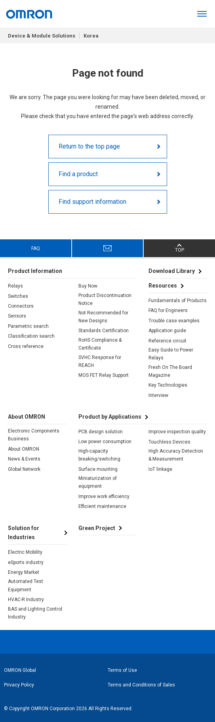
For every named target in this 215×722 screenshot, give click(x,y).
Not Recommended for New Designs (103, 316)
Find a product (78, 174)
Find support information (92, 201)
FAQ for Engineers (168, 310)
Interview (158, 395)
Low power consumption (104, 441)
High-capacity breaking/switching (99, 455)
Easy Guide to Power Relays (170, 354)
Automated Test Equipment (25, 585)
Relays (15, 286)
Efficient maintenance (102, 506)
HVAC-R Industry (26, 599)
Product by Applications (109, 417)
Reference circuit (167, 341)
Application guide (167, 330)
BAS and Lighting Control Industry (35, 613)
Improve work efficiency (103, 496)
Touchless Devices (169, 442)
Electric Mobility (25, 552)
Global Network (24, 469)
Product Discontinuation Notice (104, 299)
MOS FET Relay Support (103, 375)
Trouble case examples (174, 320)
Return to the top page (89, 146)
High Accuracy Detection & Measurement (175, 455)
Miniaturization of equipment (97, 482)
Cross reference (26, 346)
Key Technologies (167, 385)
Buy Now (87, 286)
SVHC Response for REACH (99, 361)
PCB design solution (100, 431)
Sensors (17, 316)
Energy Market (23, 572)
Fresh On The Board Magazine (170, 371)
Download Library (171, 271)
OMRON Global (20, 670)
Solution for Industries (23, 533)
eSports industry (26, 562)
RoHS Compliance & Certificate (100, 344)
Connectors (21, 306)
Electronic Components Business (33, 435)
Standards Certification (103, 330)
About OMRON (23, 449)
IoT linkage (160, 469)
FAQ (35, 248)
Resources (162, 285)
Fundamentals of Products (177, 300)
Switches (18, 296)
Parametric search (28, 326)
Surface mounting (98, 469)
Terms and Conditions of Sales (141, 685)
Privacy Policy (19, 685)
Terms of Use (122, 670)
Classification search (31, 336)
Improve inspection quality (177, 431)
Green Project (96, 528)
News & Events (24, 459)
